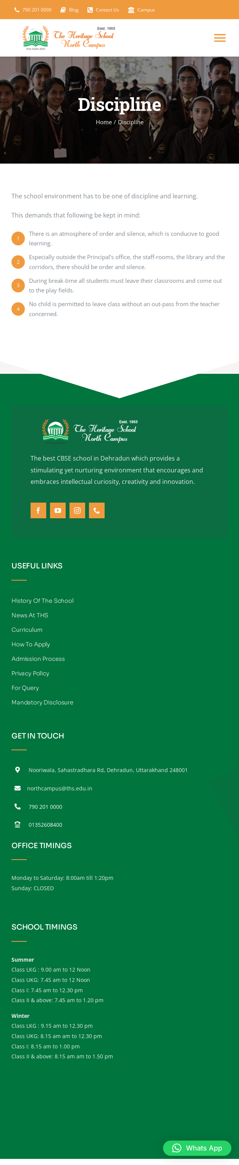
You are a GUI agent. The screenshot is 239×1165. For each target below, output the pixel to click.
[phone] (97, 510)
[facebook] (38, 510)
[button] (197, 1148)
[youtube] (58, 510)
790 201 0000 (45, 806)
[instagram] (77, 510)
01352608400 (45, 824)
